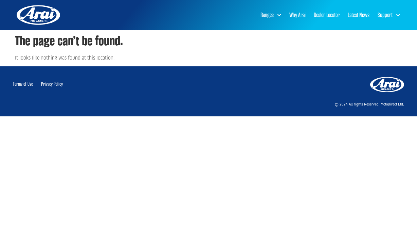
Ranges (271, 15)
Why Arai (297, 15)
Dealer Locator (327, 15)
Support (389, 15)
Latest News (358, 15)
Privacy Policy (52, 84)
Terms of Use (23, 84)
